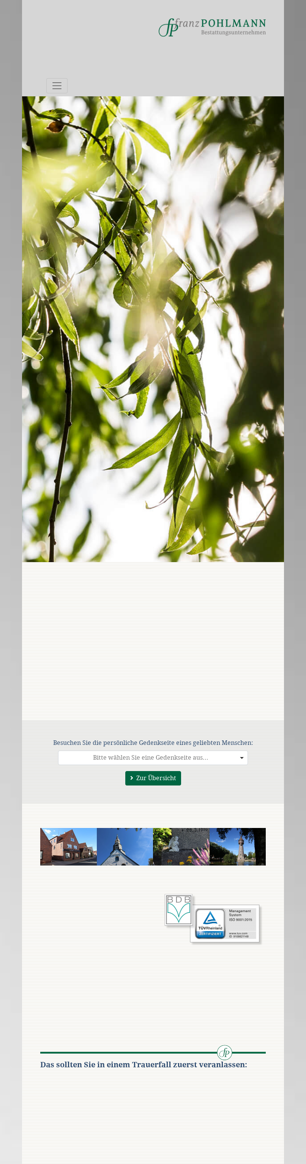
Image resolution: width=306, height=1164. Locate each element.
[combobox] (153, 758)
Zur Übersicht (153, 778)
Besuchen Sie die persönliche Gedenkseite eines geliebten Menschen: (153, 742)
